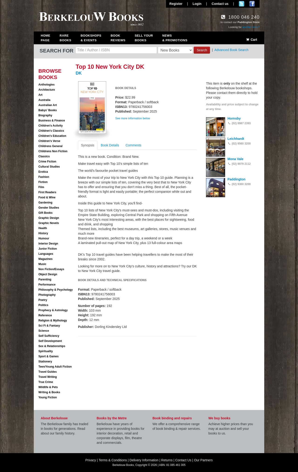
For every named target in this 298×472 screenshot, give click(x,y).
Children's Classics (51, 130)
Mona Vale (235, 159)
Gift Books (45, 212)
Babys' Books (47, 110)
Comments (133, 145)
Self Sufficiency (48, 336)
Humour (43, 238)
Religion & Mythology (52, 320)
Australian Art (47, 105)
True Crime (45, 382)
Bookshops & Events (91, 38)
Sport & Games (48, 356)
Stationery (45, 361)
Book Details (110, 145)
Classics (44, 156)
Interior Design (48, 243)
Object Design (47, 274)
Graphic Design (48, 218)
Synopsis (87, 145)
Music (42, 264)
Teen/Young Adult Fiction (55, 366)
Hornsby (234, 118)
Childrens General (50, 146)
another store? (251, 27)
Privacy (90, 460)
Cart (251, 39)
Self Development (50, 341)
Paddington (236, 179)
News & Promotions (174, 38)
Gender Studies (48, 207)
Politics (43, 305)
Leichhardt (235, 139)
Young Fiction (47, 397)
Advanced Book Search (231, 50)
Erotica (43, 171)
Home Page (45, 38)
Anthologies (46, 84)
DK (79, 73)
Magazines (45, 259)
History (43, 233)
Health (42, 228)
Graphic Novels (48, 223)
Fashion (43, 177)
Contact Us (183, 460)
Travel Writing (47, 377)
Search (202, 50)
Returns (167, 460)
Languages (45, 253)
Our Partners (203, 460)
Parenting (44, 279)
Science (43, 330)
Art (40, 94)
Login (197, 4)
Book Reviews (118, 38)
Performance (46, 284)
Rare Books (65, 38)
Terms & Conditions (113, 460)
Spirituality (45, 351)
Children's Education (52, 136)
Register (176, 4)
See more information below (132, 118)
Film (41, 187)
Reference (45, 315)
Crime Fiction (47, 161)
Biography (45, 115)
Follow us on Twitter (241, 4)
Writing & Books (49, 392)
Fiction (42, 182)
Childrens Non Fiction (53, 151)
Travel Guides (47, 371)
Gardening (45, 202)
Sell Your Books (144, 38)
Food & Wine (46, 197)
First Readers (47, 192)
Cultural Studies (49, 166)
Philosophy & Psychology (55, 289)
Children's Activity (50, 125)
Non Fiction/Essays (51, 269)
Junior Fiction (47, 248)
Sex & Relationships (51, 346)
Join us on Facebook (252, 4)
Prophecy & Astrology (53, 310)
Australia (44, 100)
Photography (47, 294)
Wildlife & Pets (48, 387)
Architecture (46, 89)
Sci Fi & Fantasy (49, 325)
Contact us (220, 4)
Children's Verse (49, 141)
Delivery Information (144, 460)
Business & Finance (51, 120)
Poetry (42, 300)
